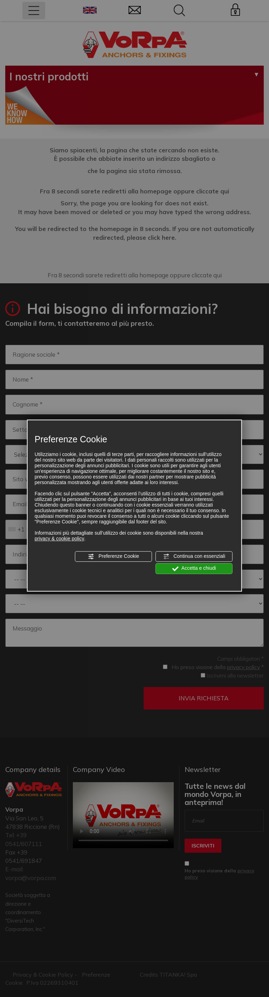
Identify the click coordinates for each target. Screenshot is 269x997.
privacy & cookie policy (59, 538)
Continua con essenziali (194, 556)
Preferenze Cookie (113, 556)
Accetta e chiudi (194, 569)
